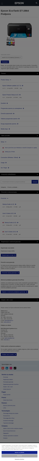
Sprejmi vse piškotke (19, 452)
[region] (19, 452)
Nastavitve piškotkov (19, 459)
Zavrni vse (19, 455)
